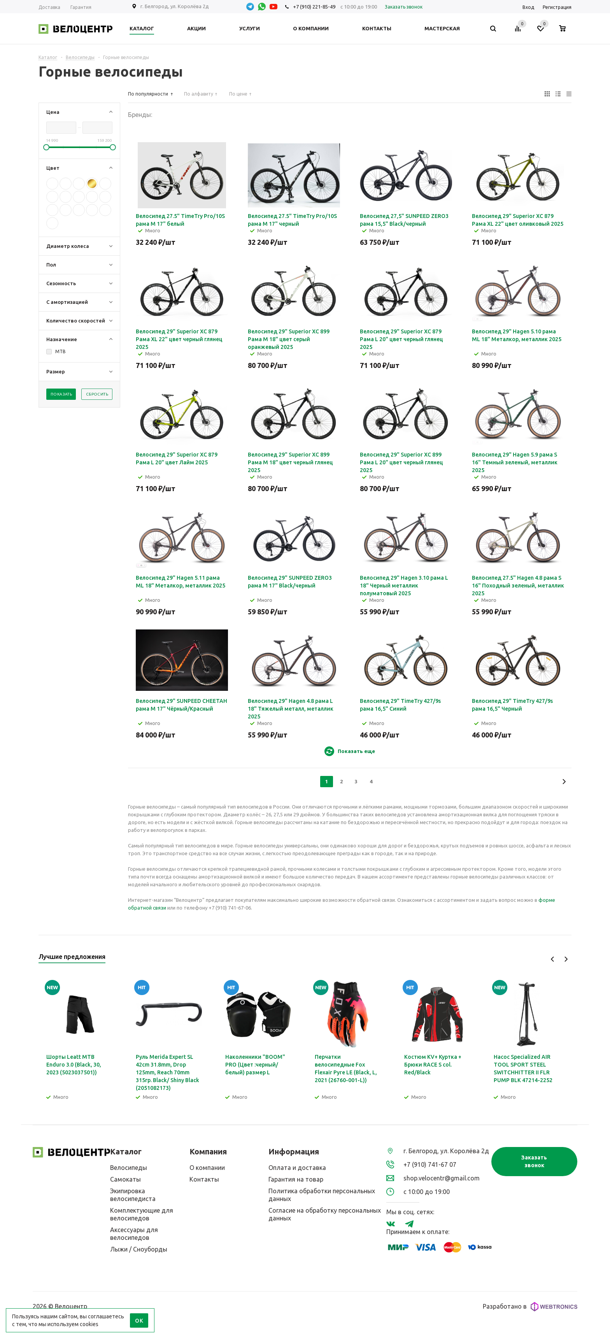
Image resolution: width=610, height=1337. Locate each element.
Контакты (204, 1179)
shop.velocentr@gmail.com (441, 1178)
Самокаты (125, 1179)
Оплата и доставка (297, 1167)
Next (565, 959)
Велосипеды (128, 1167)
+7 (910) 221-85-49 (314, 6)
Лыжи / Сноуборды (138, 1249)
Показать (61, 394)
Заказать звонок (534, 1161)
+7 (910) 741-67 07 (429, 1164)
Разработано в (530, 1306)
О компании (207, 1167)
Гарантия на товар (295, 1179)
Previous (552, 959)
